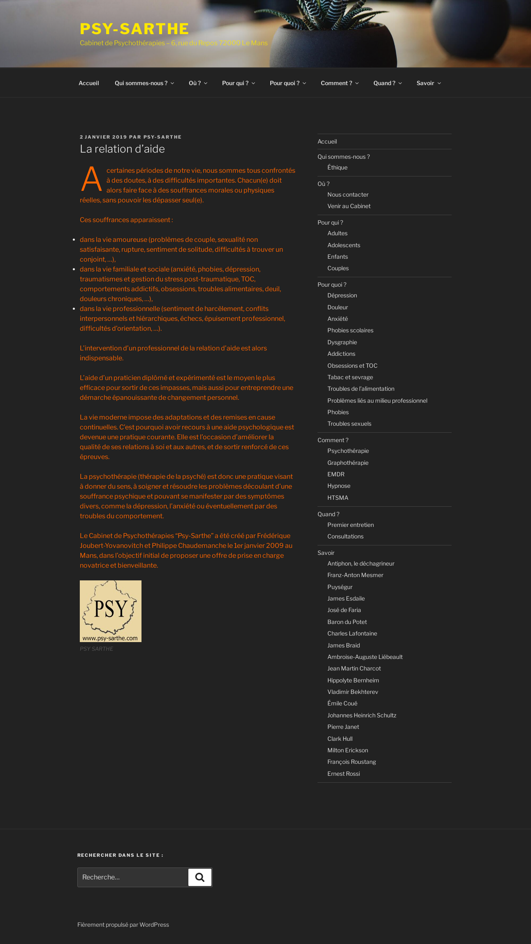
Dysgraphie (342, 342)
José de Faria (344, 609)
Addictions (341, 353)
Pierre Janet (343, 726)
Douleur (337, 307)
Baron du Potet (347, 621)
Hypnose (338, 485)
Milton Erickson (347, 750)
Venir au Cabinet (349, 205)
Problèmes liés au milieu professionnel (377, 400)
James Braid (343, 645)
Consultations (345, 536)
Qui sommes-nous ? (145, 82)
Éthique (337, 167)
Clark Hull (339, 738)
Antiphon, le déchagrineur (360, 563)
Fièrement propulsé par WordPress (123, 924)
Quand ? (388, 82)
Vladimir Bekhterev (352, 691)
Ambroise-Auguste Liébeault (365, 656)
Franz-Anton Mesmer (355, 574)
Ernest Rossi (343, 773)
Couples (338, 267)
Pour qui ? (239, 82)
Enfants (337, 256)
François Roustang (351, 761)
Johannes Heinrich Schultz (362, 715)
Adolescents (343, 244)
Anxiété (337, 318)
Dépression (342, 295)
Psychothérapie (348, 450)
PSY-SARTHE (135, 29)
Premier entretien (350, 524)
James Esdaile (346, 598)
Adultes (337, 233)
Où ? (199, 82)
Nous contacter (348, 194)
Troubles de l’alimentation (360, 388)
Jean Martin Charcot (354, 668)
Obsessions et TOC (352, 365)
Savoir (429, 82)
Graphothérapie (348, 462)
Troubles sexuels (349, 423)
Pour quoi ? (288, 82)
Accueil (89, 82)
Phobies (338, 411)
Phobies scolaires (350, 330)
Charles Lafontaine (352, 633)
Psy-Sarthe (163, 137)
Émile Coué (342, 703)
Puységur (339, 586)
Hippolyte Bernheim (353, 680)
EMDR (336, 474)
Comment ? (340, 82)
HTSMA (337, 497)
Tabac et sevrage (350, 376)
